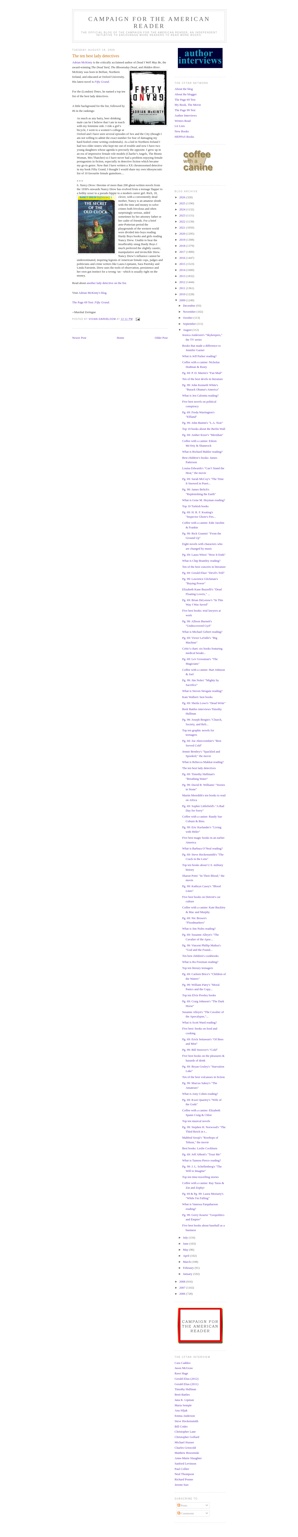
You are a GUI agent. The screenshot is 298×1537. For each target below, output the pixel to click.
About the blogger (186, 94)
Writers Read (182, 121)
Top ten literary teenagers (197, 968)
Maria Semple (183, 1405)
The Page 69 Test (185, 99)
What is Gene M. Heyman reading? (203, 500)
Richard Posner (184, 1479)
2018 (182, 245)
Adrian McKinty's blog (92, 292)
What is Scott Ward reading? (199, 1022)
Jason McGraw (184, 1368)
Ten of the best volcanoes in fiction (203, 1077)
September (190, 323)
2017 (182, 251)
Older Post (161, 337)
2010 (182, 294)
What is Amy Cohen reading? (200, 1093)
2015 (182, 264)
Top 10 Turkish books (195, 506)
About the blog (184, 89)
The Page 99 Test (185, 110)
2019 (182, 239)
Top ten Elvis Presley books (199, 995)
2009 (182, 300)
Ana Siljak (181, 1410)
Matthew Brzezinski (187, 1453)
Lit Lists (180, 126)
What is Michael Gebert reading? (202, 631)
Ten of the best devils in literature (202, 379)
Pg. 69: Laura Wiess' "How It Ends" (204, 554)
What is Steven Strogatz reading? (202, 691)
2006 (182, 1293)
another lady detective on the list (106, 283)
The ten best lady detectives (199, 768)
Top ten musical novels (196, 1121)
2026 (182, 197)
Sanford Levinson (185, 1463)
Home (120, 337)
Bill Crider (181, 1426)
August (188, 330)
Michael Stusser (184, 1442)
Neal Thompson (184, 1474)
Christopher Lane (185, 1431)
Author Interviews (186, 115)
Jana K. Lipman (184, 1400)
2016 (182, 258)
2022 (182, 221)
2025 (182, 203)
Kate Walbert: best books (197, 697)
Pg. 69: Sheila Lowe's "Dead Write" (203, 703)
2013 (182, 276)
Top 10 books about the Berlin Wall (203, 429)
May (186, 1249)
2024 (182, 209)
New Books (182, 131)
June (186, 1243)
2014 (182, 270)
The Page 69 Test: (90, 302)
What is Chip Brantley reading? (201, 560)
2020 (182, 233)
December (189, 305)
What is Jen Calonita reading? (200, 395)
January (188, 1274)
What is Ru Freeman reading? (200, 962)
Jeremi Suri (182, 1484)
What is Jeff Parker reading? (199, 356)
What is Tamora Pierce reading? (201, 1160)
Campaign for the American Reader (149, 22)
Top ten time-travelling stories (200, 1177)
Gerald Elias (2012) (187, 1378)
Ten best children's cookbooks (200, 956)
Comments (185, 1513)
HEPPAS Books (184, 136)
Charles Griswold (185, 1447)
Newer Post (79, 337)
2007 (182, 1287)
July (186, 1237)
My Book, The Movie (188, 104)
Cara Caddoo (182, 1363)
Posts (182, 1505)
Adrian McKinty (82, 62)
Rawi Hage (181, 1373)
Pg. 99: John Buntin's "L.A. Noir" (202, 422)
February (189, 1268)
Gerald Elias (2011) (186, 1384)
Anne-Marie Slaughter (188, 1458)
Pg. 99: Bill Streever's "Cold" (200, 1049)
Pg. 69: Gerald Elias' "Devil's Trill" (203, 573)
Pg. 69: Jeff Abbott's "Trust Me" (201, 1154)
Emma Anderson (185, 1415)
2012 (182, 282)
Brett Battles (182, 1394)
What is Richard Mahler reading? (202, 451)
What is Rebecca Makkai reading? (203, 762)
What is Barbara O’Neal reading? (202, 848)
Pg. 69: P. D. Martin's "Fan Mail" (202, 373)
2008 (182, 1281)
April (186, 1255)
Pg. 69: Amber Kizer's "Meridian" (202, 435)
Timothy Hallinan (185, 1389)
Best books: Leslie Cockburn (199, 1148)
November (189, 311)
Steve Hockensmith (186, 1421)
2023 (182, 215)
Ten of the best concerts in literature (204, 566)
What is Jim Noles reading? (199, 928)
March (187, 1261)
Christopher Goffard (187, 1437)
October (188, 317)
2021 (182, 227)
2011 (182, 288)
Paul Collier (182, 1469)
